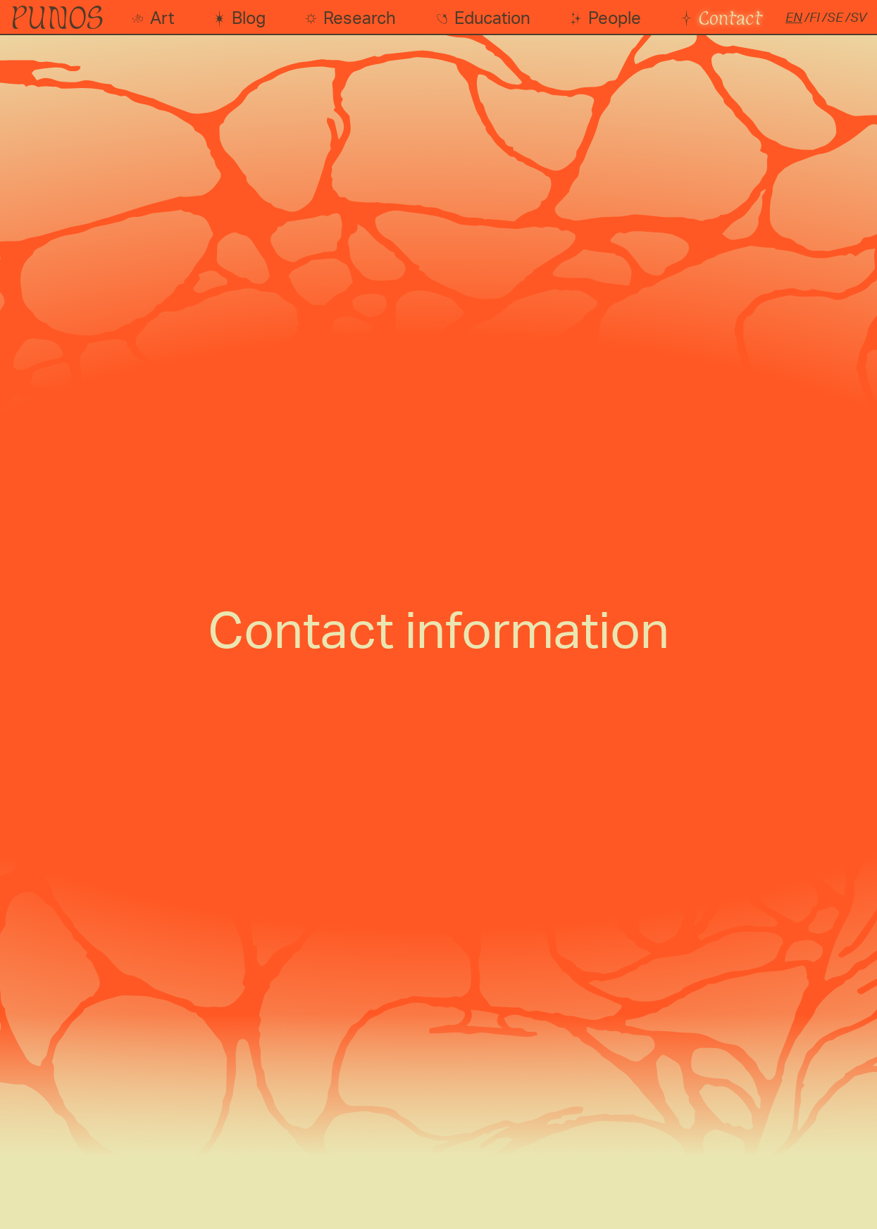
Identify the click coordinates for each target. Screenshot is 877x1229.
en (793, 18)
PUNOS (57, 18)
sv (858, 18)
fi (814, 18)
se (835, 18)
